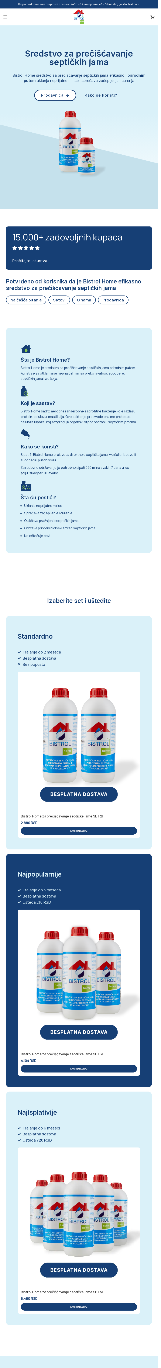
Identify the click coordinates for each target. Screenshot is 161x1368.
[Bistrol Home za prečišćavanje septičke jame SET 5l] (79, 1217)
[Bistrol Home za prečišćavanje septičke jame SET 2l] (79, 741)
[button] (79, 831)
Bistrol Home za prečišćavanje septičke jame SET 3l (62, 1054)
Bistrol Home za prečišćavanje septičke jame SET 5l (62, 1292)
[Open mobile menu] (5, 17)
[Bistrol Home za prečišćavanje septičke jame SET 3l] (79, 979)
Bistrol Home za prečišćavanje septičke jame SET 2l (62, 816)
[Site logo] (78, 16)
